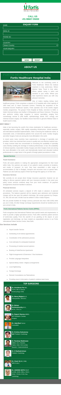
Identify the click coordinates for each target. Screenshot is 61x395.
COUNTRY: (7, 43)
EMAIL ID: (6, 31)
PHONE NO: (7, 37)
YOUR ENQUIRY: (9, 48)
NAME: (5, 25)
